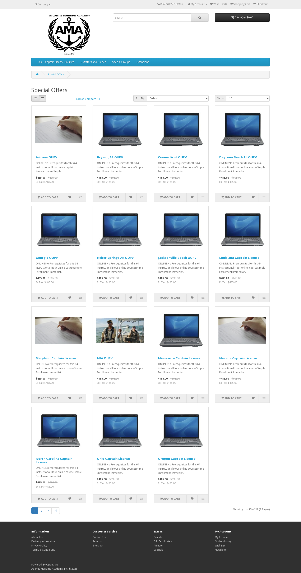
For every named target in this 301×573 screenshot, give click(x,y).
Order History (223, 541)
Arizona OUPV (46, 157)
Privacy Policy (39, 545)
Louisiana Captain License (239, 257)
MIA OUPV (105, 358)
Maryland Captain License (56, 358)
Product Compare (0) (87, 99)
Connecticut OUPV (172, 157)
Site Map (98, 545)
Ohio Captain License (113, 458)
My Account (221, 537)
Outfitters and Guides (93, 62)
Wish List (220, 545)
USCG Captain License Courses (56, 62)
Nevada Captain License (238, 358)
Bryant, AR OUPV (110, 157)
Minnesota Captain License (179, 358)
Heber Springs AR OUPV (115, 257)
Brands (158, 537)
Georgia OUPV (47, 257)
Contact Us (99, 537)
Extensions (142, 62)
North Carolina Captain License (54, 460)
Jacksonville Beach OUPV (177, 257)
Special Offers (56, 74)
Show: (220, 98)
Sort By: (140, 98)
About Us (36, 537)
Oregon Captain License (176, 458)
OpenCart (52, 564)
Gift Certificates (163, 541)
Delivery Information (43, 541)
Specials (158, 549)
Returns (97, 541)
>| (55, 510)
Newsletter (221, 549)
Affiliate (158, 545)
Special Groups (121, 62)
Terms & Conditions (43, 549)
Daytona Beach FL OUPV (238, 157)
